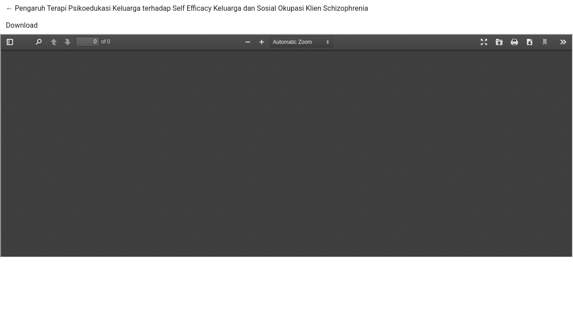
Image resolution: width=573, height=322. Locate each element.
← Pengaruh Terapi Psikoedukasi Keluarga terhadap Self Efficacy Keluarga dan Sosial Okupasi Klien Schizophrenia (187, 8)
